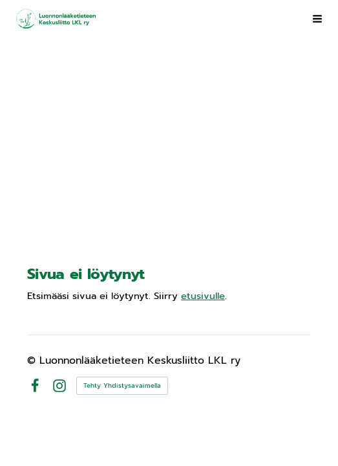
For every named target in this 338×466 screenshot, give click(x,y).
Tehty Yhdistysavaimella (122, 385)
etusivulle (203, 296)
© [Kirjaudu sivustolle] (33, 360)
